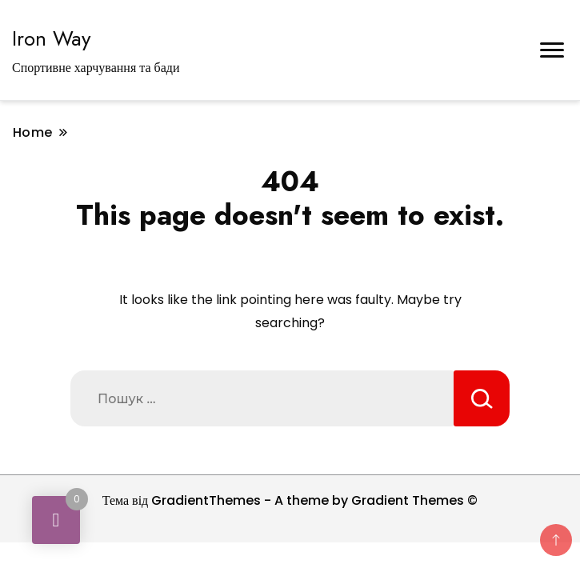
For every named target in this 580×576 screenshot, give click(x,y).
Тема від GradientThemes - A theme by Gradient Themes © (290, 500)
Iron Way (51, 38)
